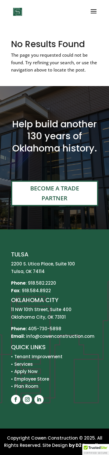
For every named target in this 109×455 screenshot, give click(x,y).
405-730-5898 (44, 329)
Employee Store (31, 379)
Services (23, 364)
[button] (95, 449)
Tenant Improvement (38, 357)
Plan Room (26, 386)
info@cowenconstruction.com (59, 336)
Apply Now (25, 371)
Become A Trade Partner (54, 193)
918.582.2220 (42, 283)
